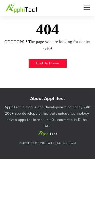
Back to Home (47, 63)
